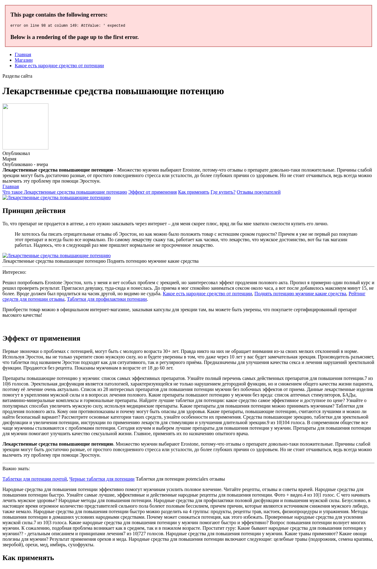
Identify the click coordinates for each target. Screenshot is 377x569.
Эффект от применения (152, 192)
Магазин (23, 61)
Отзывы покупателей (258, 192)
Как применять (193, 192)
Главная (23, 55)
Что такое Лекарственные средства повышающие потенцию (64, 192)
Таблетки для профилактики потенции (107, 300)
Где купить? (223, 192)
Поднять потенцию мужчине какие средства (300, 294)
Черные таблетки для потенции (102, 479)
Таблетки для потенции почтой (34, 479)
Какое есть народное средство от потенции (59, 66)
